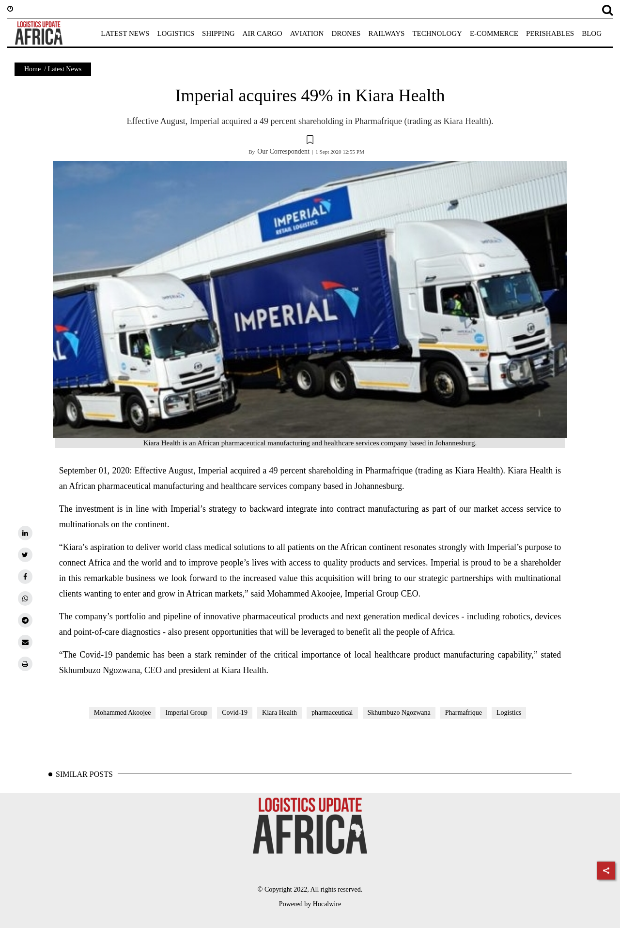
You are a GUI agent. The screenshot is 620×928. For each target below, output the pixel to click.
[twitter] (25, 555)
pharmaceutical (332, 712)
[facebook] (25, 576)
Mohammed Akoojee (122, 712)
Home (32, 69)
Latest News (65, 69)
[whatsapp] (25, 598)
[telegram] (25, 620)
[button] (310, 141)
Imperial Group (186, 712)
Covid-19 (235, 712)
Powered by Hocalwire (310, 904)
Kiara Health (279, 712)
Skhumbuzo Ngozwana (399, 712)
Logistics (508, 712)
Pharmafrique (463, 712)
